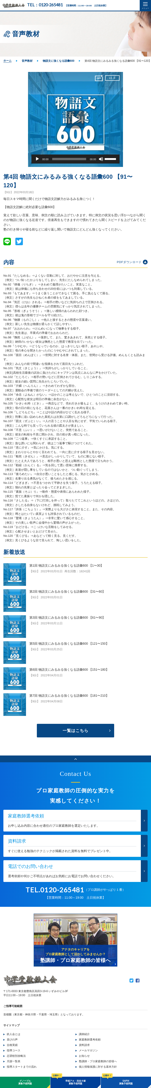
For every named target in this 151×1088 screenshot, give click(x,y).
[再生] (37, 159)
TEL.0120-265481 (55, 890)
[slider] (69, 159)
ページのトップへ (75, 758)
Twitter (131, 980)
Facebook (137, 980)
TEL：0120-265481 (45, 5)
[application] (75, 159)
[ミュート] (101, 159)
